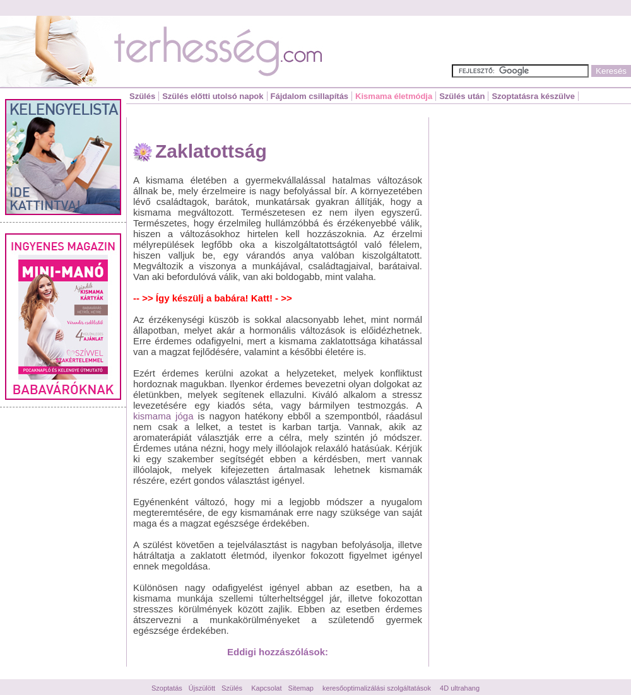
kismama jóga (163, 416)
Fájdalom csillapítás (310, 96)
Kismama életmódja (393, 96)
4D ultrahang (460, 688)
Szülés (142, 96)
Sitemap (301, 688)
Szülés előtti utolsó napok (212, 96)
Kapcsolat (266, 688)
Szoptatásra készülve (533, 96)
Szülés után (462, 96)
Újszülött (202, 688)
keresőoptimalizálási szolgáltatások (376, 688)
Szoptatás (166, 688)
